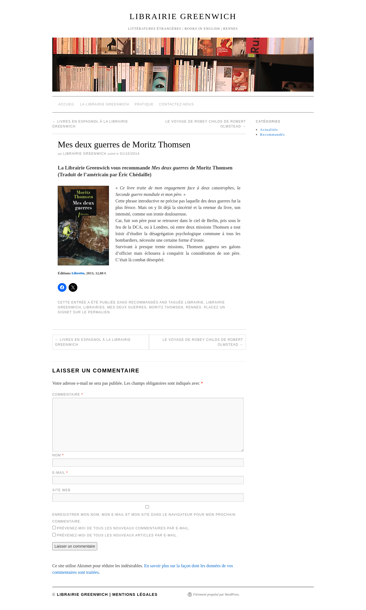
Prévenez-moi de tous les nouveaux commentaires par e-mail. (123, 528)
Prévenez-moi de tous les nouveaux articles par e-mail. (117, 535)
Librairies (94, 307)
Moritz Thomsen (166, 307)
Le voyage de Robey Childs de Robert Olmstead (203, 342)
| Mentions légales (133, 594)
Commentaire (67, 394)
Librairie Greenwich (183, 16)
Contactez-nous (176, 104)
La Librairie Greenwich (104, 104)
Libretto (78, 273)
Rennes (193, 307)
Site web (61, 490)
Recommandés (143, 302)
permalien (99, 312)
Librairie (194, 302)
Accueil (66, 104)
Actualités (269, 130)
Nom (58, 455)
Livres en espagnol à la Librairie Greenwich (93, 342)
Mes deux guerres (127, 307)
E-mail (60, 473)
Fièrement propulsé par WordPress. (216, 594)
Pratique (144, 104)
